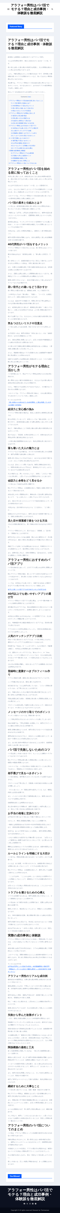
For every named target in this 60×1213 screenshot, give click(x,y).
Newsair (35, 1210)
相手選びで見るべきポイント (21, 141)
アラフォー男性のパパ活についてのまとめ (22, 163)
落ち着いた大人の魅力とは (20, 118)
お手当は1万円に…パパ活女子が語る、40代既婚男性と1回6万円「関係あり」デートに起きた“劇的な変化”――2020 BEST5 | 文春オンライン (29, 969)
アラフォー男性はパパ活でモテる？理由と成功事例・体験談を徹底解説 (30, 9)
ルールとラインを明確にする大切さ (23, 146)
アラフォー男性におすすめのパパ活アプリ (22, 126)
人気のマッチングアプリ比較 (21, 131)
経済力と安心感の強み (19, 116)
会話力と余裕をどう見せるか (21, 121)
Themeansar (45, 1210)
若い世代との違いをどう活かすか (22, 108)
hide (29, 97)
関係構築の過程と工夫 (19, 158)
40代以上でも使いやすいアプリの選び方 (24, 128)
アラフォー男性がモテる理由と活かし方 (22, 113)
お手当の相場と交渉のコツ (20, 143)
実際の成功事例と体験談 (17, 151)
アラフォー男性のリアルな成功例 (22, 153)
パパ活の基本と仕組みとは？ (21, 103)
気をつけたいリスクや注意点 (21, 111)
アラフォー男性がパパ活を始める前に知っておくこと (26, 101)
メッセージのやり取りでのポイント (23, 136)
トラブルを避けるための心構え (22, 148)
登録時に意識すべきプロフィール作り (24, 133)
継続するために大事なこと (20, 161)
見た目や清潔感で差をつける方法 (22, 123)
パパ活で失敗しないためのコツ (19, 138)
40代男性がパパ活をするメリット (22, 106)
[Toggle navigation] (8, 9)
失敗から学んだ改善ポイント (21, 156)
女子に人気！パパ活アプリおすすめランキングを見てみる (27, 589)
